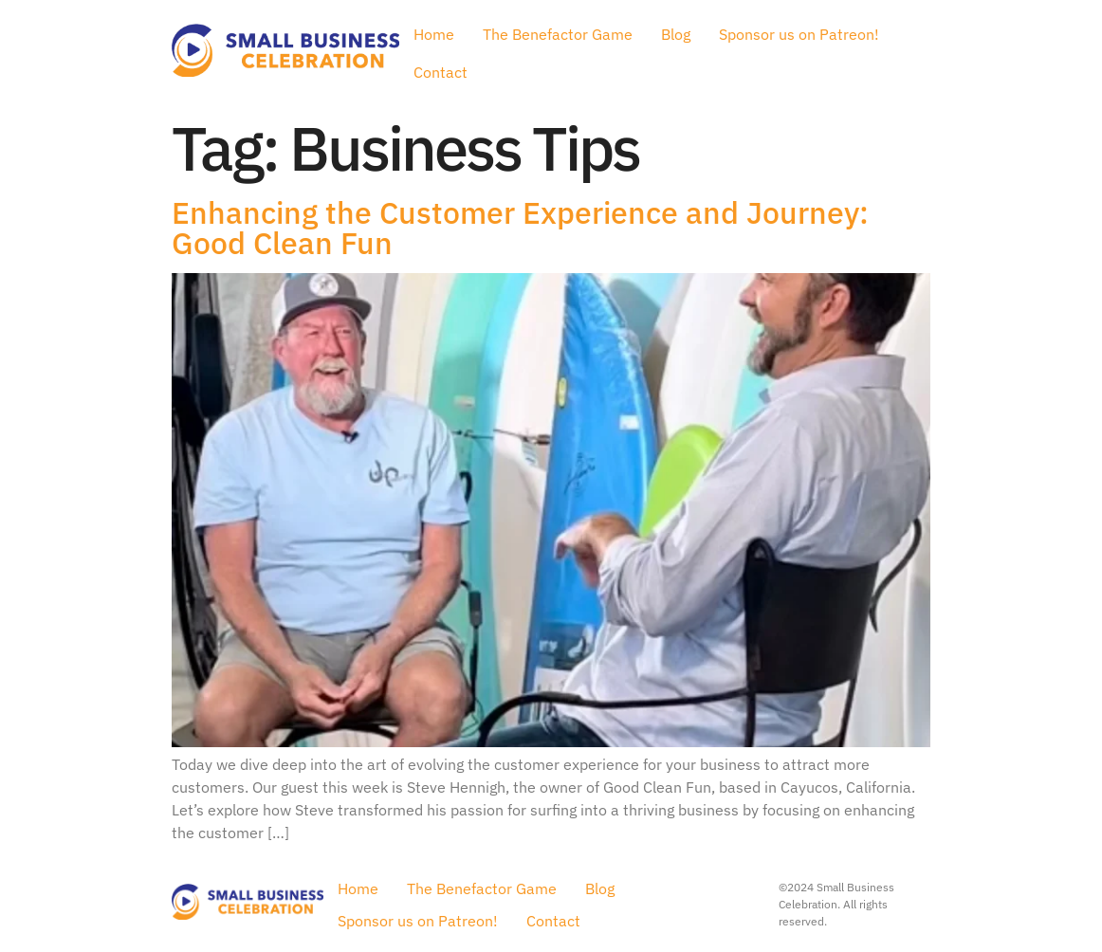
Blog (675, 34)
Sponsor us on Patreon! (799, 34)
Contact (440, 72)
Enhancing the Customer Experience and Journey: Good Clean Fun (520, 227)
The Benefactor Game (558, 34)
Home (433, 34)
